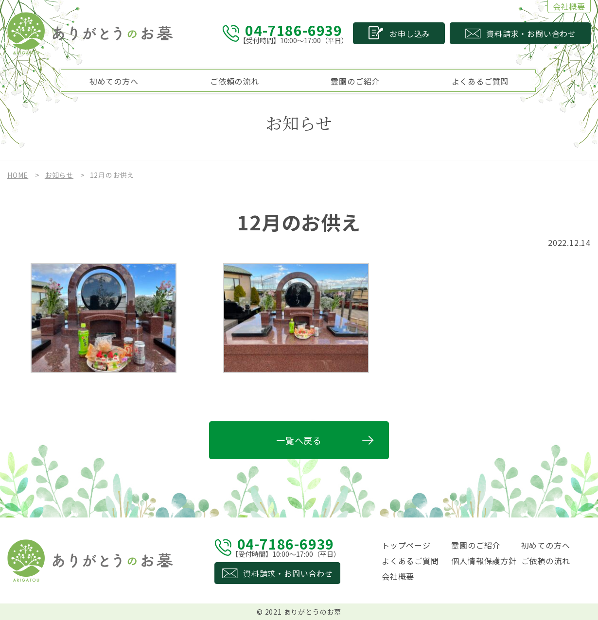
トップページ (406, 545)
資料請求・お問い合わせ (288, 573)
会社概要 (569, 6)
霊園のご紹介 (355, 81)
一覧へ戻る (299, 440)
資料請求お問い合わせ (531, 33)
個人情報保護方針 (483, 561)
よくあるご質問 (480, 81)
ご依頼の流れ (234, 81)
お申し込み (409, 33)
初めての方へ (114, 81)
